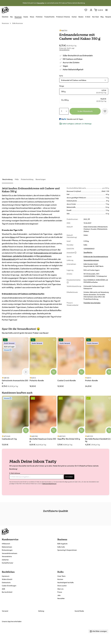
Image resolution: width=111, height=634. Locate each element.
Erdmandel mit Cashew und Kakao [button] (73, 80)
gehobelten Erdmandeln (23, 256)
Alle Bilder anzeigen (98, 631)
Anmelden (69, 477)
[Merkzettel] (85, 10)
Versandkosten (64, 50)
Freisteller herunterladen (92, 303)
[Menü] (106, 9)
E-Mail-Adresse (14, 473)
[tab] (7, 179)
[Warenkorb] (98, 10)
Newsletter (40, 3)
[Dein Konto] (91, 10)
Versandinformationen (91, 260)
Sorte (61, 76)
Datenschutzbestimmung (49, 483)
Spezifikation (88, 252)
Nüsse (12, 237)
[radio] (83, 91)
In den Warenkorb (85, 111)
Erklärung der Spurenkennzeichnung (96, 256)
